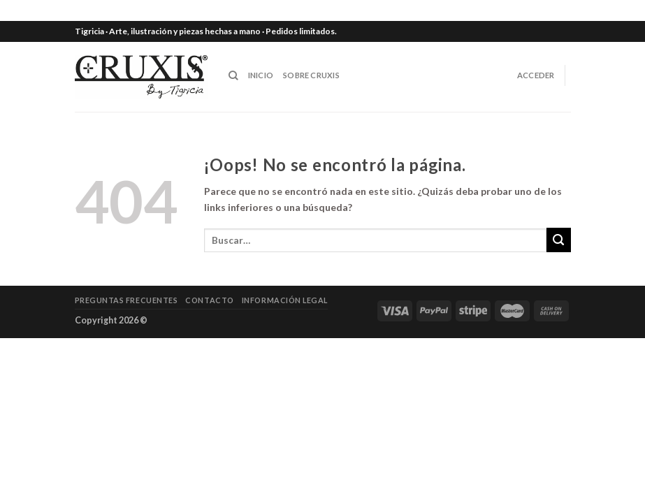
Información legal (285, 300)
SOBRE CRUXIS (311, 75)
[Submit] (558, 240)
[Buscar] (233, 75)
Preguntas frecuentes (126, 300)
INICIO (260, 75)
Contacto (209, 300)
